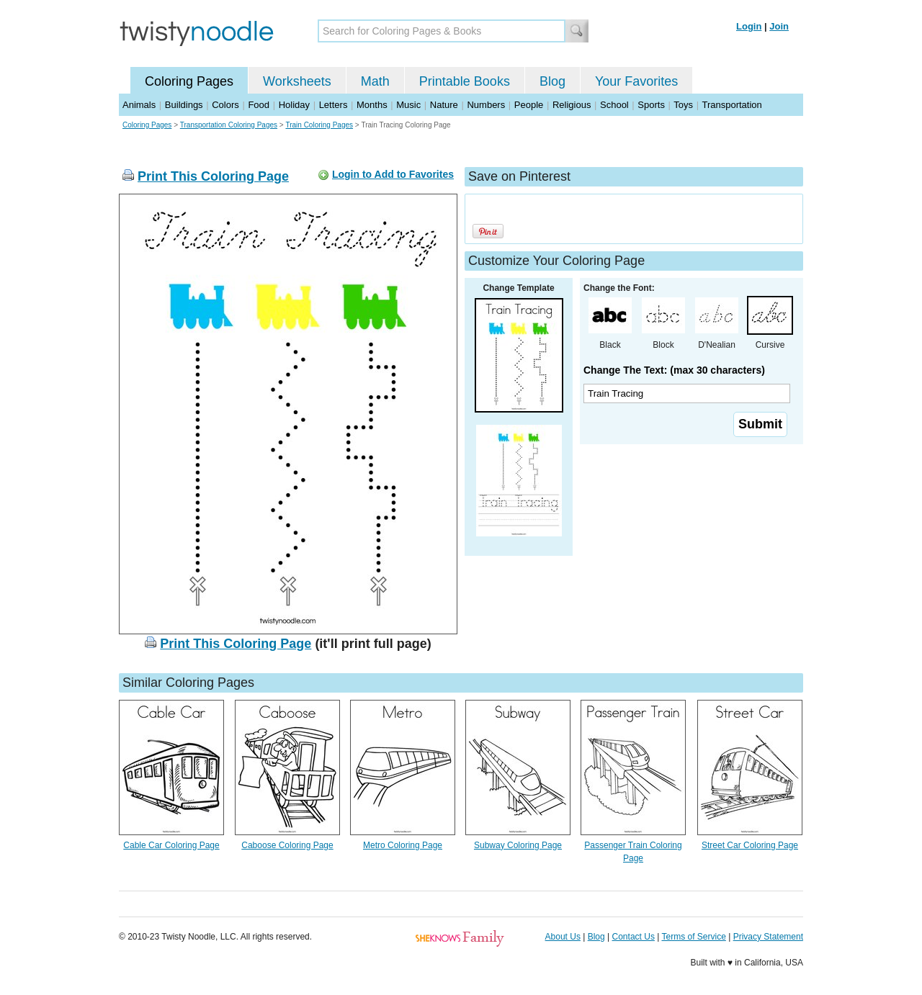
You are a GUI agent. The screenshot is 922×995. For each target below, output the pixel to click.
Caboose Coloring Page (287, 845)
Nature (444, 104)
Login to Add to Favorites (393, 174)
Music (408, 104)
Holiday (294, 104)
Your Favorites (636, 81)
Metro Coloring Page (402, 845)
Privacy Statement (768, 937)
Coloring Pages (189, 81)
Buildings (184, 104)
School (614, 104)
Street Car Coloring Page (750, 845)
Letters (333, 104)
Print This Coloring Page (213, 176)
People (528, 104)
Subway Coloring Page (518, 845)
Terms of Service (693, 937)
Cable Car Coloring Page (171, 845)
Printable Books (464, 81)
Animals (139, 104)
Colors (225, 104)
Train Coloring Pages (319, 125)
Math (375, 81)
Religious (571, 104)
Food (258, 104)
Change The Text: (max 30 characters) (674, 370)
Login (748, 26)
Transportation (731, 104)
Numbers (486, 104)
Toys (683, 104)
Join (779, 26)
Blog (552, 81)
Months (372, 104)
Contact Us (633, 937)
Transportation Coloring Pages (228, 125)
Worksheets (297, 81)
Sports (651, 104)
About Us (563, 937)
